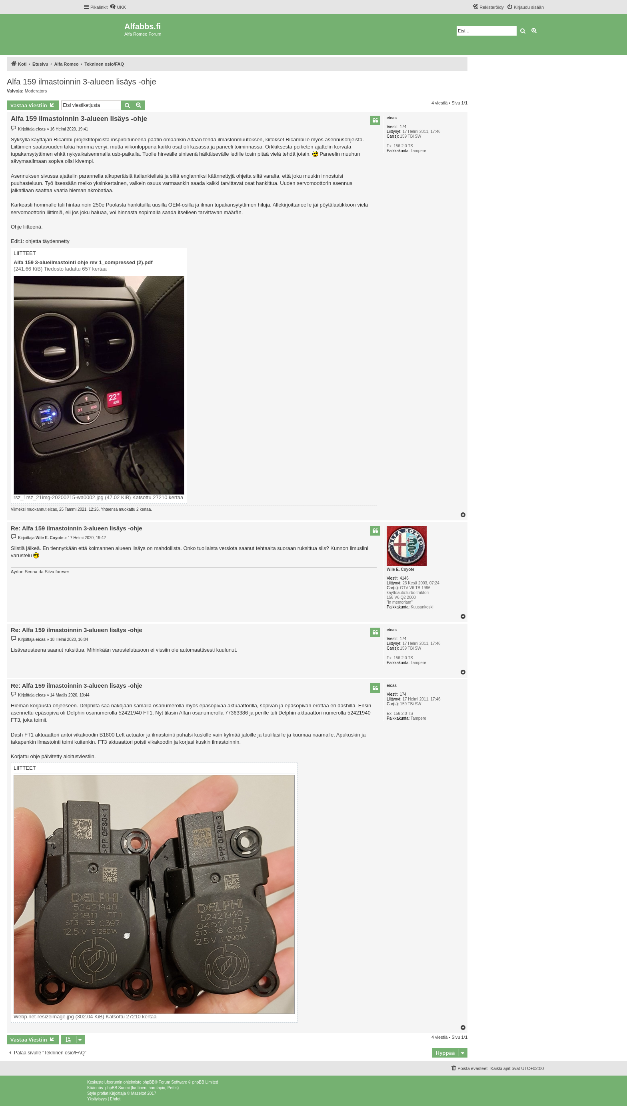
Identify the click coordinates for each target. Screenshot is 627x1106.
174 (403, 126)
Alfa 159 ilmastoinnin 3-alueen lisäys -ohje (81, 81)
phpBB (148, 1082)
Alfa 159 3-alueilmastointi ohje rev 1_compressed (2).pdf (83, 262)
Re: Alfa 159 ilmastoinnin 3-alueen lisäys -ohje (76, 528)
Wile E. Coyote (400, 569)
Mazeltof (138, 1093)
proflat (102, 1093)
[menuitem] (118, 7)
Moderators (36, 90)
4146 (404, 578)
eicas (392, 118)
